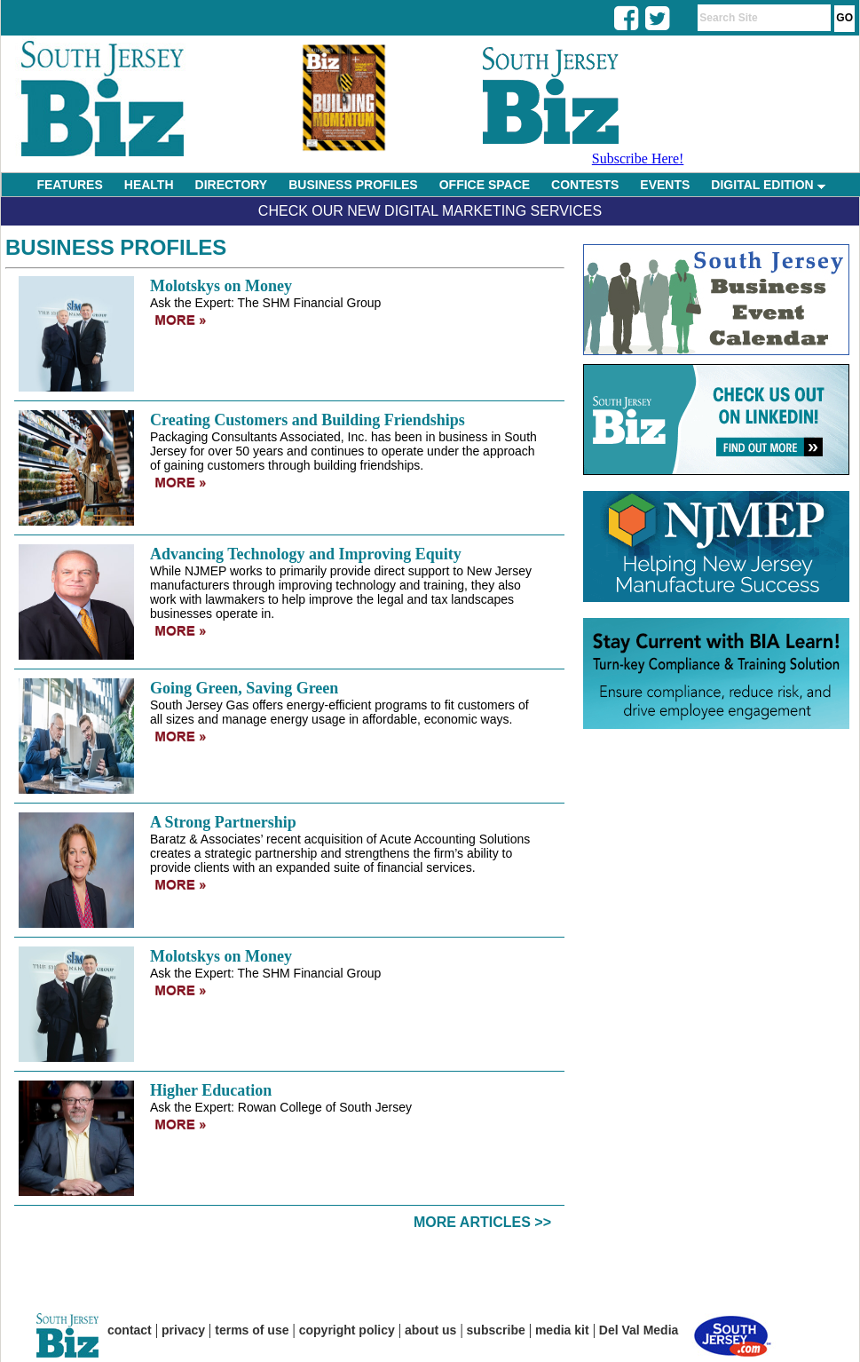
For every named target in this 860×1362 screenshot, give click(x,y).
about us (430, 1330)
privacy (183, 1330)
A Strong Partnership (223, 822)
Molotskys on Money (221, 286)
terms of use (251, 1330)
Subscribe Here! (638, 158)
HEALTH (149, 185)
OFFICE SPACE (484, 185)
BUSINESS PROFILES (352, 185)
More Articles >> (482, 1222)
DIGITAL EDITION (767, 185)
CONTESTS (585, 185)
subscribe (496, 1330)
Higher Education (211, 1090)
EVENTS (665, 185)
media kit (562, 1330)
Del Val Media (638, 1330)
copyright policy (347, 1330)
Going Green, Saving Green (244, 688)
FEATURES (69, 185)
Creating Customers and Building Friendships (307, 420)
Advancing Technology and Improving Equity (306, 554)
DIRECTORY (231, 185)
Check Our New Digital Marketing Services (430, 210)
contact (129, 1330)
